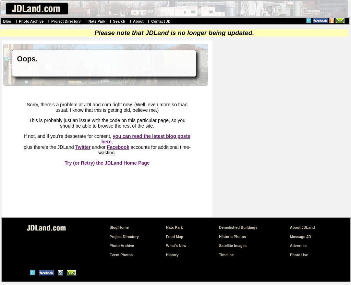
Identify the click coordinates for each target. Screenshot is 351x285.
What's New (176, 246)
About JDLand (302, 227)
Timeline (226, 255)
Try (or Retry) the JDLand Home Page (106, 163)
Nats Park (96, 21)
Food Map (174, 237)
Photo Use (299, 255)
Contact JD (160, 21)
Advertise (298, 246)
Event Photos (121, 255)
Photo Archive (31, 21)
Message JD (300, 237)
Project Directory (66, 21)
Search (119, 21)
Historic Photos (232, 237)
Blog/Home (119, 227)
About (138, 21)
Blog (7, 21)
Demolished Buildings (238, 227)
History (172, 255)
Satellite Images (233, 246)
